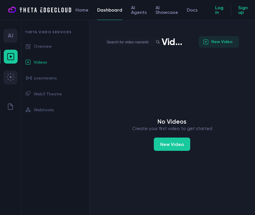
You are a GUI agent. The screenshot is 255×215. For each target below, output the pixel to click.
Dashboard (109, 13)
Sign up (243, 10)
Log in (219, 10)
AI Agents (139, 10)
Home (81, 10)
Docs (192, 10)
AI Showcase (167, 10)
